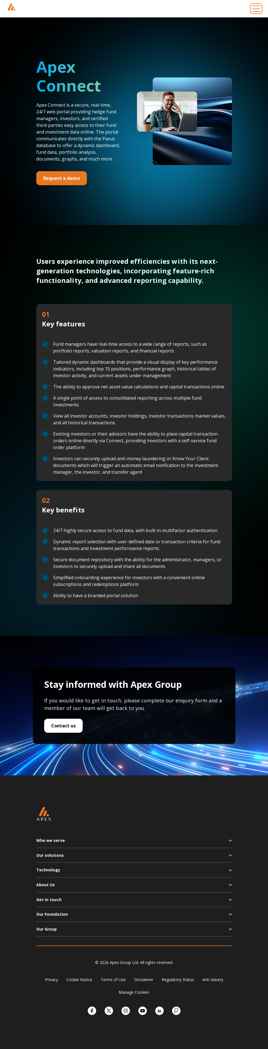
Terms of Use (113, 979)
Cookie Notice (79, 979)
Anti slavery (212, 979)
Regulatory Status (178, 979)
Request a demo (61, 178)
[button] (134, 843)
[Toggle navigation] (256, 9)
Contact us (63, 726)
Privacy (51, 979)
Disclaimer (143, 979)
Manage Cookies (134, 992)
